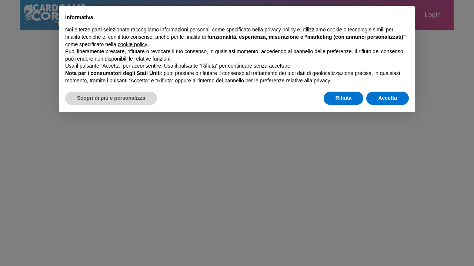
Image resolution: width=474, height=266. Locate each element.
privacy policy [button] (280, 30)
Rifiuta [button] (344, 98)
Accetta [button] (387, 98)
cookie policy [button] (132, 44)
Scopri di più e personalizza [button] (111, 98)
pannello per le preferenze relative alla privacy (277, 80)
